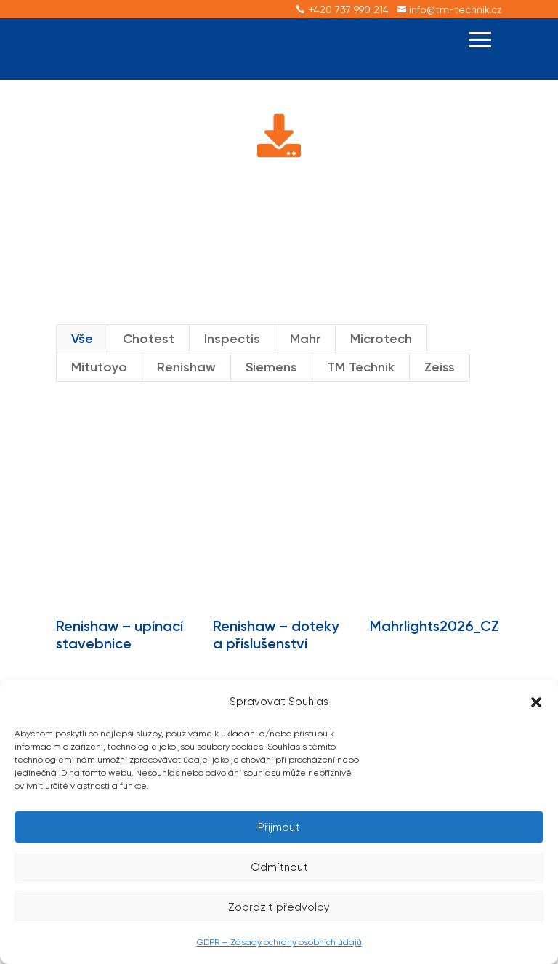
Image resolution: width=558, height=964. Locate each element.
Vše (82, 363)
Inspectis (232, 363)
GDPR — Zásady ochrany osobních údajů (279, 942)
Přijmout (279, 827)
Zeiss (439, 391)
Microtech (381, 363)
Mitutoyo (99, 391)
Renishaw (186, 391)
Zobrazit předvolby (279, 907)
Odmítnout (279, 867)
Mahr (305, 363)
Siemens (271, 391)
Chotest (148, 363)
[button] (536, 702)
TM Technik (361, 391)
